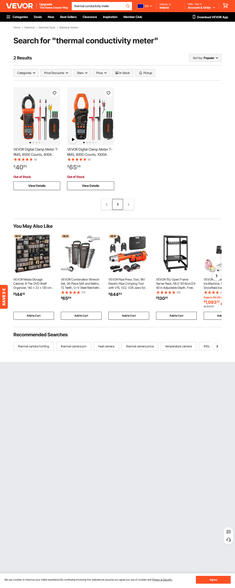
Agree (213, 579)
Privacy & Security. (162, 579)
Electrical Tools (47, 27)
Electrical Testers (69, 27)
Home (16, 27)
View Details (36, 185)
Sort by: (198, 58)
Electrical (29, 27)
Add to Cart (33, 315)
